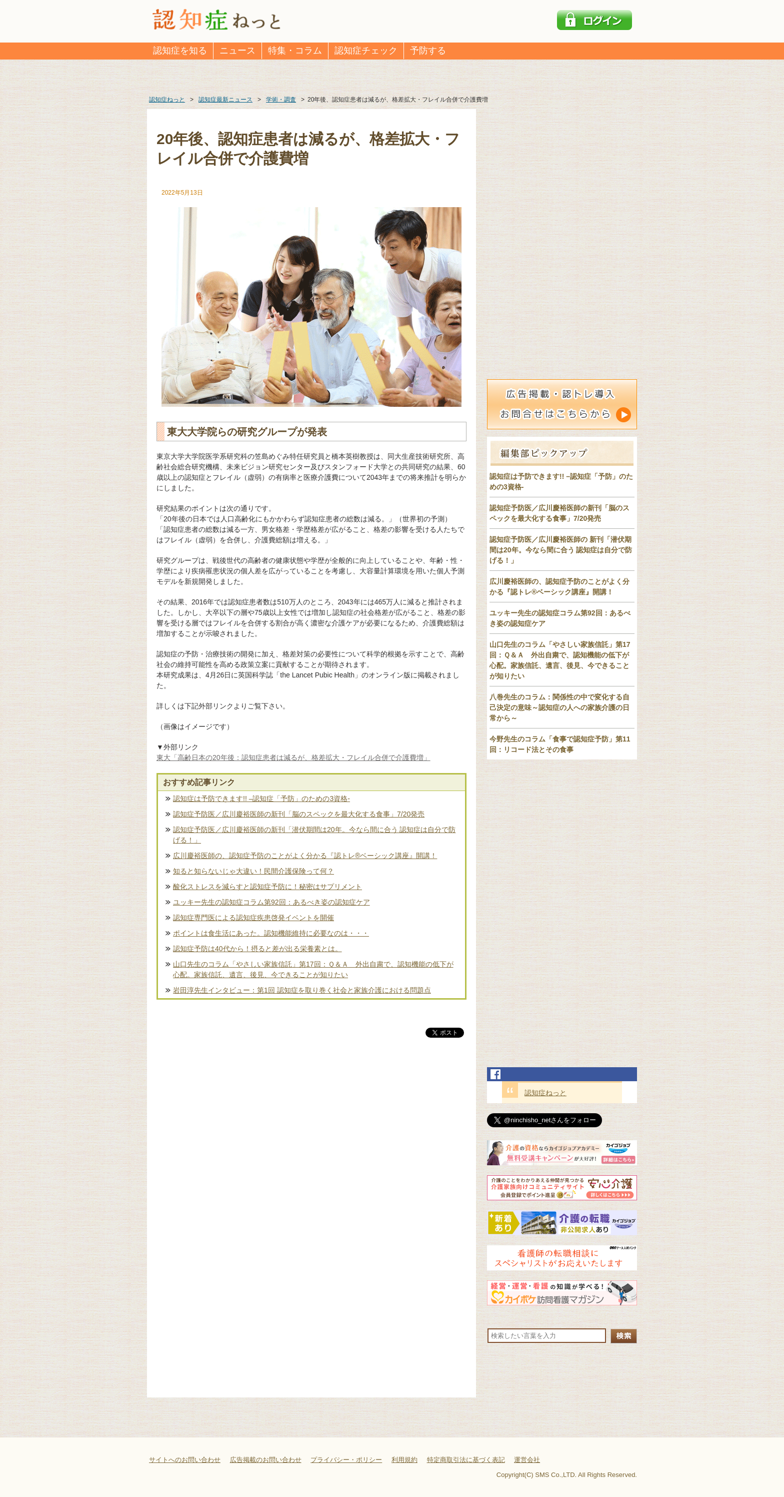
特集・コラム (295, 51)
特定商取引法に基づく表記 (466, 1459)
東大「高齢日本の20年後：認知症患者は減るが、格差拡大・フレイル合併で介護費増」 (293, 758)
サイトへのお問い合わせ (184, 1459)
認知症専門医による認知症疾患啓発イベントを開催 (253, 918)
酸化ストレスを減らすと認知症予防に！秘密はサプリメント (267, 887)
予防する (428, 51)
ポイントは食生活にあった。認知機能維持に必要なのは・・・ (271, 933)
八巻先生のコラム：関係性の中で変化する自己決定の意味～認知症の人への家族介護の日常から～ (560, 707)
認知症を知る (180, 51)
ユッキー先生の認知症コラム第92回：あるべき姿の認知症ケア (271, 902)
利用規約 (405, 1459)
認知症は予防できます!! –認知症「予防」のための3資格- (261, 799)
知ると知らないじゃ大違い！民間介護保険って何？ (253, 871)
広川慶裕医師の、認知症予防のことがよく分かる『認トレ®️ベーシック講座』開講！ (305, 856)
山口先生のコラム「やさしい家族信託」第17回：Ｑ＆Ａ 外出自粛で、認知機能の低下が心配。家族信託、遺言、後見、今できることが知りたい (313, 969)
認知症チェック (366, 51)
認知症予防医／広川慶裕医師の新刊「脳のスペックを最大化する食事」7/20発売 (298, 814)
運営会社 (527, 1459)
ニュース (238, 51)
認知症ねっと (545, 1093)
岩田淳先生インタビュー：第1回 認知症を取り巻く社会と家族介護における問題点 (302, 990)
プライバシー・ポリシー (346, 1459)
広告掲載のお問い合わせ (266, 1459)
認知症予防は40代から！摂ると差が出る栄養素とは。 (257, 949)
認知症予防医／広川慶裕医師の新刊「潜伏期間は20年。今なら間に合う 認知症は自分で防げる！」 (314, 835)
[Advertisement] (311, 1144)
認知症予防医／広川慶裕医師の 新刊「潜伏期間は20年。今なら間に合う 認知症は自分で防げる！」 (561, 549)
